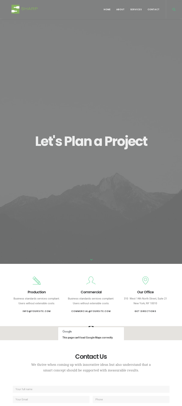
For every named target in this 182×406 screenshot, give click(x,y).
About (120, 9)
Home (107, 9)
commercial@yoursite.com (91, 311)
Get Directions (145, 311)
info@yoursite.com (37, 311)
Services (136, 9)
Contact (154, 9)
